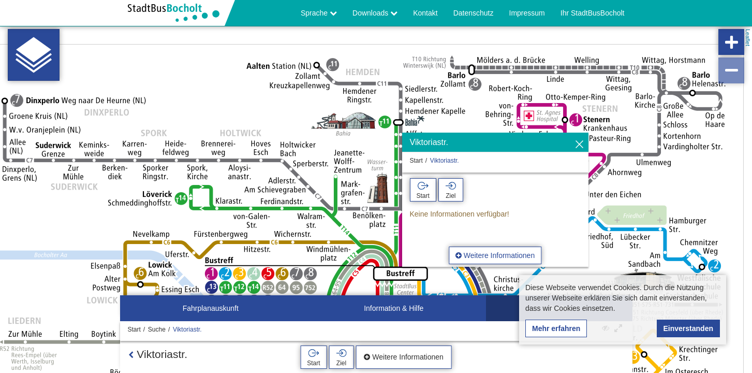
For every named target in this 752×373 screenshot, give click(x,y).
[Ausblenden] (579, 144)
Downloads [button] (374, 13)
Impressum (527, 13)
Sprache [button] (319, 13)
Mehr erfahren (556, 328)
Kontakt (425, 13)
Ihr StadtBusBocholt (593, 13)
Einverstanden (688, 328)
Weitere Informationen (495, 255)
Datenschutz (473, 13)
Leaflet (748, 37)
